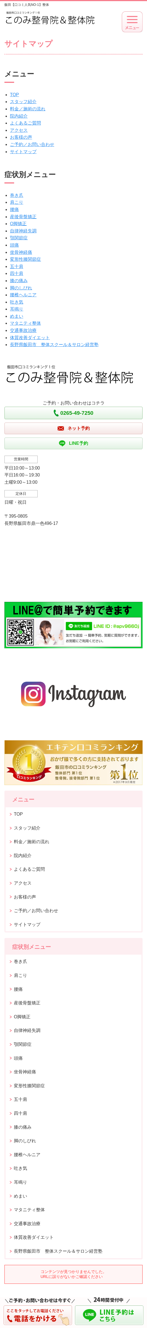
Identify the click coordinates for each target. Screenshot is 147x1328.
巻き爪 (16, 195)
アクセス (19, 130)
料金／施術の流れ (27, 108)
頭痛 (14, 245)
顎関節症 (19, 237)
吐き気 (16, 302)
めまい (16, 316)
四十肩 (16, 273)
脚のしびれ (21, 288)
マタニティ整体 (25, 323)
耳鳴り (16, 309)
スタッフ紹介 (23, 101)
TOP (14, 94)
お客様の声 (21, 137)
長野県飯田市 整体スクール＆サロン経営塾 (54, 344)
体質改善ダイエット (30, 337)
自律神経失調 (23, 231)
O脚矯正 (18, 223)
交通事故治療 (23, 330)
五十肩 (16, 266)
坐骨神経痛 (21, 252)
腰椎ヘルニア (23, 294)
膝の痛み (19, 280)
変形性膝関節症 (25, 259)
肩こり (16, 202)
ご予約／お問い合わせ (32, 144)
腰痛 (14, 209)
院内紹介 (19, 116)
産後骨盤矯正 (23, 216)
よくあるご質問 (25, 123)
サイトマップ (23, 151)
